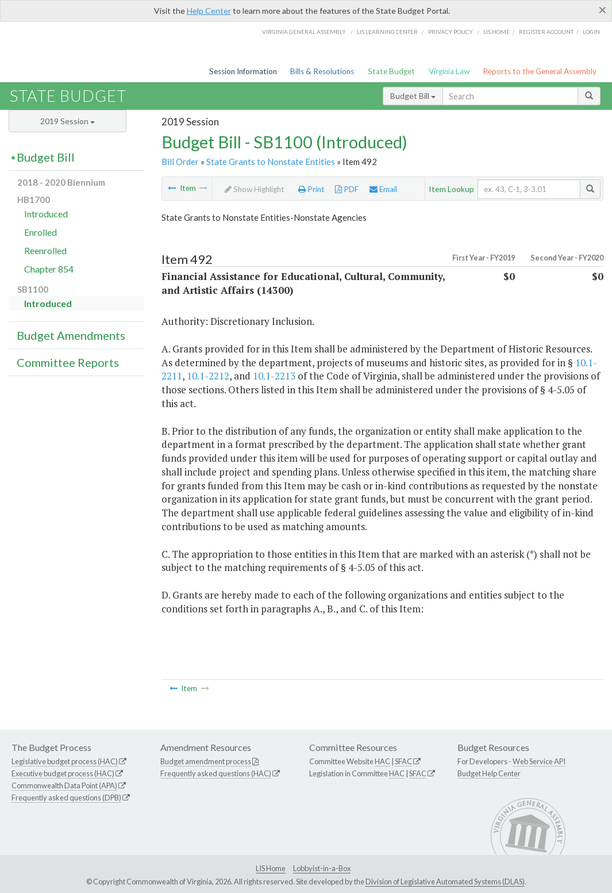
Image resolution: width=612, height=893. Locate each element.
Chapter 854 (49, 268)
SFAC (403, 761)
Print (311, 189)
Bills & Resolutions (322, 71)
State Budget (391, 71)
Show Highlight (254, 189)
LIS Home (271, 868)
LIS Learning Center (387, 31)
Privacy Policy (450, 31)
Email (383, 189)
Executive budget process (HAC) (62, 773)
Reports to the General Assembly (539, 71)
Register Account (546, 31)
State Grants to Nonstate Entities (270, 161)
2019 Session (67, 121)
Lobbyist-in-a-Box (322, 868)
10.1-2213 (274, 375)
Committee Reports (68, 362)
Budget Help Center (489, 773)
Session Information (243, 71)
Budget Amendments (71, 335)
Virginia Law (449, 71)
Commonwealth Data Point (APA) (64, 785)
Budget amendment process (205, 761)
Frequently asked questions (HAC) (215, 773)
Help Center (209, 11)
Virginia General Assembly (304, 31)
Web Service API (539, 761)
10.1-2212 (208, 375)
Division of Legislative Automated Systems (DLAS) (445, 881)
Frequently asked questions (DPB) (66, 797)
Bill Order (180, 161)
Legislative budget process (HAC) (64, 761)
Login (591, 31)
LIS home (496, 31)
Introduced (46, 213)
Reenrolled (45, 250)
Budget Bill (413, 96)
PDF (347, 189)
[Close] (602, 9)
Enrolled (40, 232)
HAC (382, 761)
